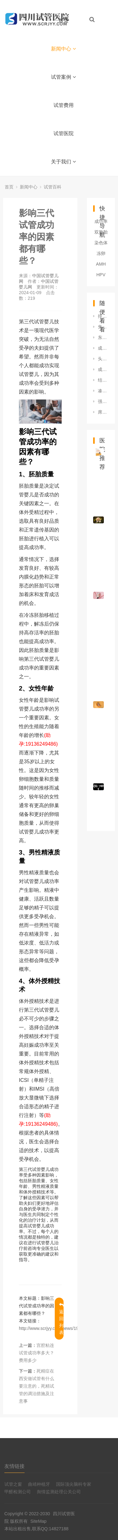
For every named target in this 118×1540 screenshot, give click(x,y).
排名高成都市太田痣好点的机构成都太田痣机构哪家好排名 (103, 316)
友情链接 (14, 1466)
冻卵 (101, 253)
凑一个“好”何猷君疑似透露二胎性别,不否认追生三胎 (103, 390)
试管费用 (63, 105)
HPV (100, 274)
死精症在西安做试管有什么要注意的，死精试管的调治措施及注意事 (36, 1386)
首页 (64, 20)
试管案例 (63, 77)
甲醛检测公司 (17, 1491)
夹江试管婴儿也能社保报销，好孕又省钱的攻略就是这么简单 (103, 326)
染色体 (101, 242)
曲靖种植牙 (39, 1484)
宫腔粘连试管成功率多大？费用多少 (36, 1353)
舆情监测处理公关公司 (59, 1491)
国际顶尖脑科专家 (73, 1484)
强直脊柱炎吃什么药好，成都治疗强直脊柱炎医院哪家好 (103, 401)
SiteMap (39, 1521)
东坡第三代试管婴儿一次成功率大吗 (103, 337)
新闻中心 (63, 48)
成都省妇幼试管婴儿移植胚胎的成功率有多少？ (103, 369)
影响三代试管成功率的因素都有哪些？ (36, 237)
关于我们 (63, 161)
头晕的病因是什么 (103, 358)
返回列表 (61, 1319)
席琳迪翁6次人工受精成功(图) (103, 412)
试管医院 (63, 133)
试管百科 (52, 186)
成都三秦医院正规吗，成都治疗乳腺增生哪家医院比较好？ (103, 348)
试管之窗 (13, 1484)
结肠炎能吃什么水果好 (103, 380)
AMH (101, 264)
